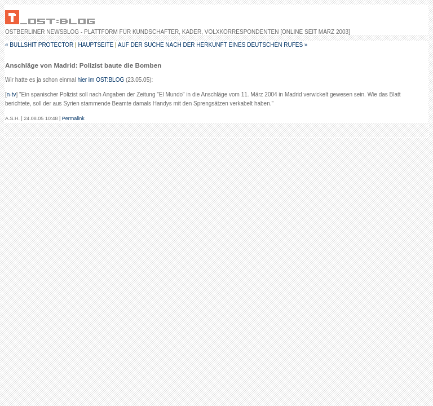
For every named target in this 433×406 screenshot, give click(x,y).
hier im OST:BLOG (100, 80)
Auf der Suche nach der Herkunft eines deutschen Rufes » (213, 45)
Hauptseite (95, 45)
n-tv (11, 94)
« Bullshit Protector (39, 45)
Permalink (73, 118)
